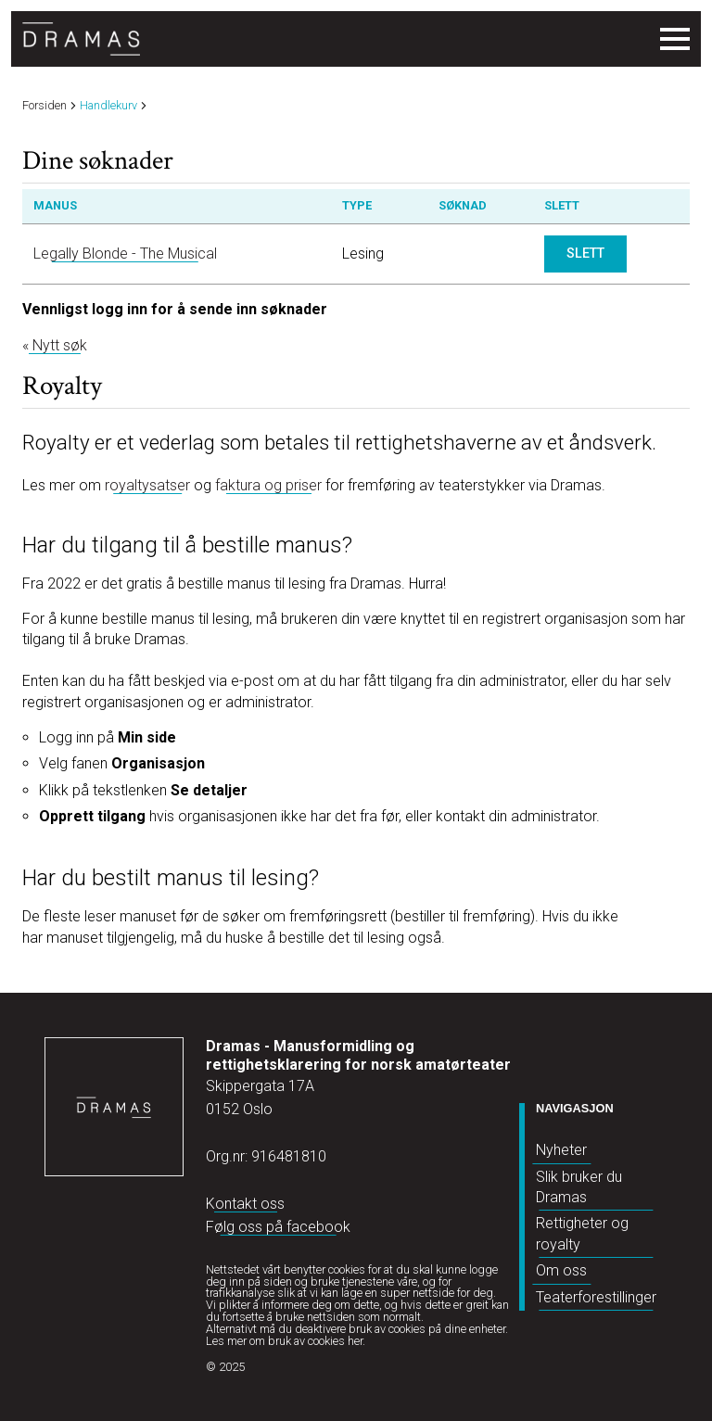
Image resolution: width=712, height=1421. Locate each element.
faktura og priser (268, 485)
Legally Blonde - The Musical (125, 253)
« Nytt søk (54, 345)
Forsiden (44, 106)
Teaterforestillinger (596, 1297)
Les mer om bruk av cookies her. (285, 1341)
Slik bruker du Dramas (579, 1187)
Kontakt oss (245, 1203)
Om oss (561, 1270)
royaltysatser (147, 485)
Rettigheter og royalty (582, 1233)
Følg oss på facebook (278, 1227)
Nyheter (561, 1150)
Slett (585, 253)
